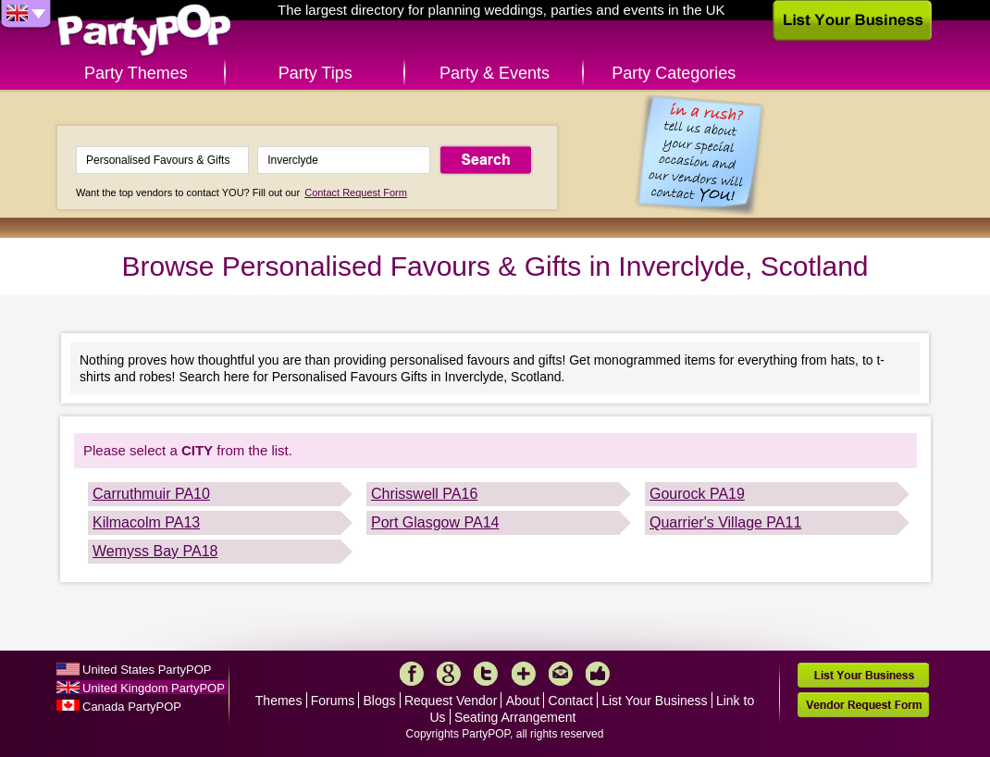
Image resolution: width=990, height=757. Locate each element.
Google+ (449, 674)
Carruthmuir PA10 (151, 494)
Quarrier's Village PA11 (725, 522)
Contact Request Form (355, 192)
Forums (332, 700)
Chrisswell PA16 (424, 494)
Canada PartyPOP (131, 707)
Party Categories (674, 73)
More (524, 674)
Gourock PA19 (697, 494)
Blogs (380, 700)
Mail (561, 674)
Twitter (486, 674)
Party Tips (315, 73)
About (523, 700)
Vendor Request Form (863, 704)
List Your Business (654, 700)
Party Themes (136, 73)
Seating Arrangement (515, 717)
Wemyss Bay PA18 (155, 551)
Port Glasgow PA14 (435, 522)
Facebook (412, 674)
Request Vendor (450, 700)
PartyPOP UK (144, 31)
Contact (571, 700)
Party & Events (494, 73)
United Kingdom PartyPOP (153, 688)
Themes (279, 700)
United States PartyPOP (146, 669)
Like (598, 674)
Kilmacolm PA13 (146, 522)
